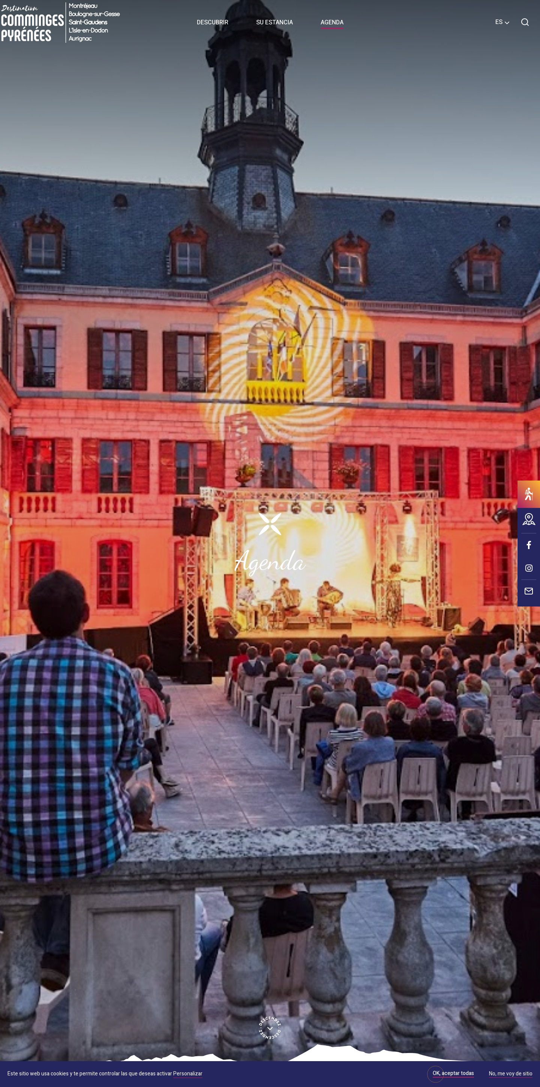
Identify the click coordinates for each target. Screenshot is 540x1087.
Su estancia (274, 22)
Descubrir (212, 22)
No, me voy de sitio (510, 1074)
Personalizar (187, 1074)
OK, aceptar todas (453, 1073)
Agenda (332, 22)
